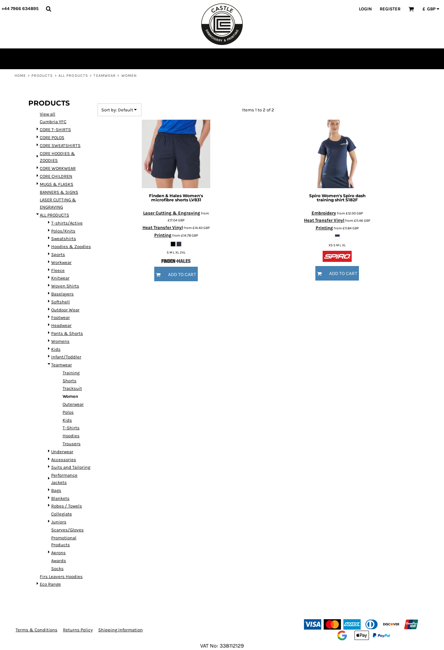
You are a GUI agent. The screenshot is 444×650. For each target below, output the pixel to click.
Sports (58, 254)
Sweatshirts (63, 238)
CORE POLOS (52, 137)
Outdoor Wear (65, 309)
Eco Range (50, 584)
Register (390, 8)
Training (71, 372)
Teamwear (104, 75)
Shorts (69, 380)
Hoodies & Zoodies (71, 246)
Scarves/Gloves (67, 529)
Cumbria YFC (53, 121)
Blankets (60, 498)
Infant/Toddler (66, 356)
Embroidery (324, 213)
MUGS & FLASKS (56, 184)
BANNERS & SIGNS (59, 192)
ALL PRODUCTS (73, 75)
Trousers (72, 443)
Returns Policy (78, 629)
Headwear (61, 325)
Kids (56, 349)
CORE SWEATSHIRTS (60, 145)
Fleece (58, 270)
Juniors (58, 521)
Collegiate (61, 513)
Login (365, 8)
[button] (48, 8)
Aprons (58, 552)
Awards (58, 560)
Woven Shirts (65, 286)
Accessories (63, 459)
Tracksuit (72, 388)
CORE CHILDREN (56, 176)
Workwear (61, 262)
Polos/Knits (63, 231)
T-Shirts (71, 427)
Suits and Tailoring (70, 467)
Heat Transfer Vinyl (162, 227)
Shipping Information (120, 629)
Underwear (62, 451)
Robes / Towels (66, 506)
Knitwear (60, 278)
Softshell (60, 301)
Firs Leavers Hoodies (61, 576)
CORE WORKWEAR (58, 168)
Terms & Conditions (36, 629)
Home (20, 75)
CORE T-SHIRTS (55, 129)
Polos (68, 412)
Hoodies (71, 435)
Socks (57, 568)
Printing (163, 235)
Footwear (60, 317)
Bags (56, 490)
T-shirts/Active (67, 223)
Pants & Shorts (67, 333)
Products (42, 75)
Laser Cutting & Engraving (171, 213)
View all (47, 114)
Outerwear (73, 404)
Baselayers (62, 293)
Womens (60, 341)
